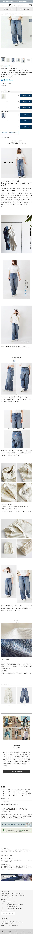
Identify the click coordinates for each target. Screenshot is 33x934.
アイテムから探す (24, 9)
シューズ (27, 346)
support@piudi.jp (11, 910)
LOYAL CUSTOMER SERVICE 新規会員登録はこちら (16, 1)
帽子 (11, 346)
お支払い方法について (17, 893)
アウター (15, 346)
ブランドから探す (8, 9)
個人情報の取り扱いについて (16, 921)
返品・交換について (20, 895)
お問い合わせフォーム (8, 913)
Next (31, 36)
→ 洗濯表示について (6, 811)
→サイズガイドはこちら (6, 855)
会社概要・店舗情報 (5, 921)
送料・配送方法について (7, 895)
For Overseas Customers (8, 896)
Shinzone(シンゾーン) (6, 66)
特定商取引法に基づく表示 (6, 923)
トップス (21, 346)
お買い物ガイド (5, 893)
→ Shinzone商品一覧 (16, 771)
